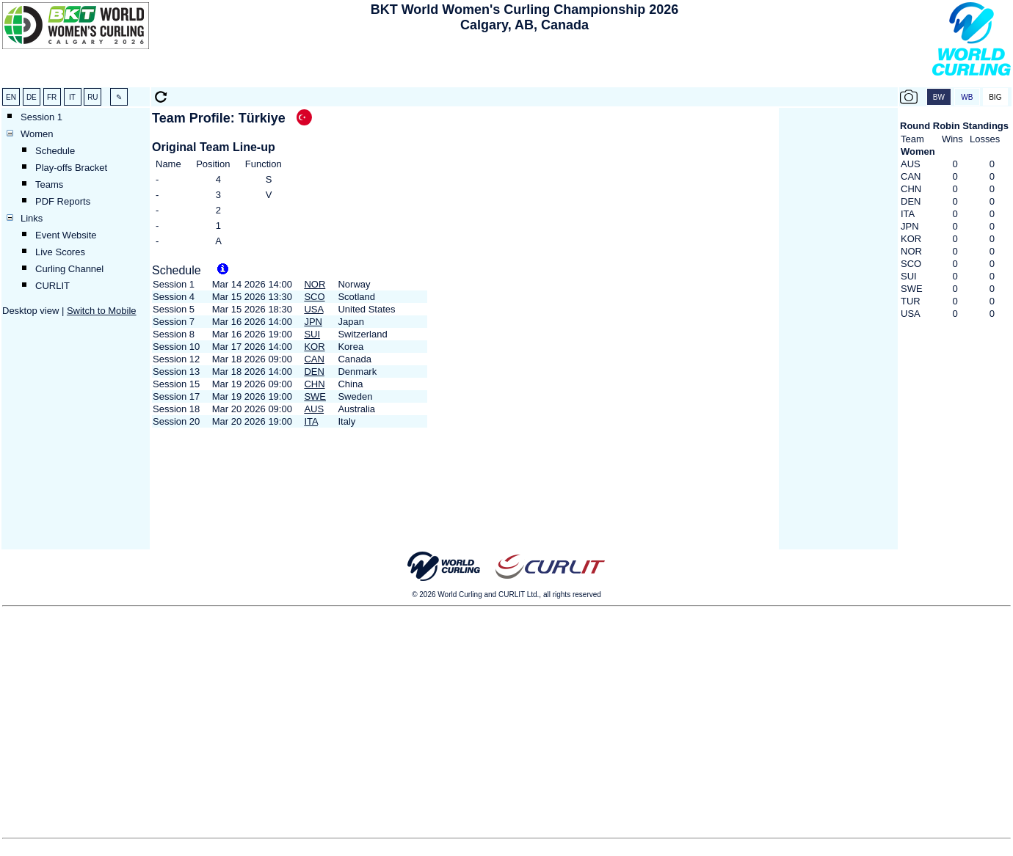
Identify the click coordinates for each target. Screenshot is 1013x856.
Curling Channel (69, 268)
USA (313, 309)
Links (32, 218)
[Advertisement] (525, 63)
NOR (314, 284)
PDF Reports (62, 201)
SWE (315, 396)
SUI (312, 334)
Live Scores (60, 251)
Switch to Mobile (102, 310)
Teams (49, 184)
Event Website (66, 235)
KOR (314, 346)
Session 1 (41, 116)
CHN (314, 383)
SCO (314, 296)
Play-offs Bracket (71, 167)
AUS (314, 408)
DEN (314, 371)
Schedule (55, 150)
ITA (311, 421)
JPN (313, 321)
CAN (314, 359)
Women (37, 133)
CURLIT (52, 285)
